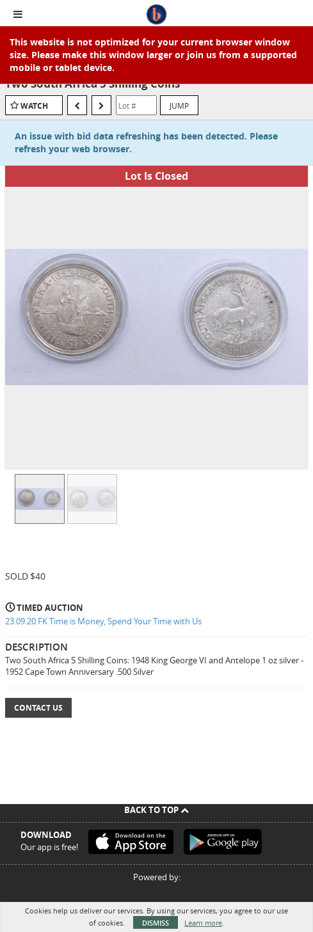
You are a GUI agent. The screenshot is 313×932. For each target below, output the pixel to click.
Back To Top (156, 810)
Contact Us (38, 707)
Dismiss (155, 923)
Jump (179, 105)
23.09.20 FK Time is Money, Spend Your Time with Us (103, 621)
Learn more (203, 923)
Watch (34, 105)
